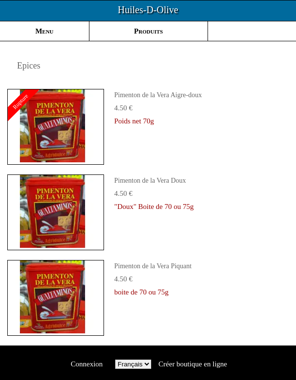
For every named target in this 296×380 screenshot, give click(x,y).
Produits (148, 31)
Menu (44, 31)
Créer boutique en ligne (192, 364)
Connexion (86, 364)
